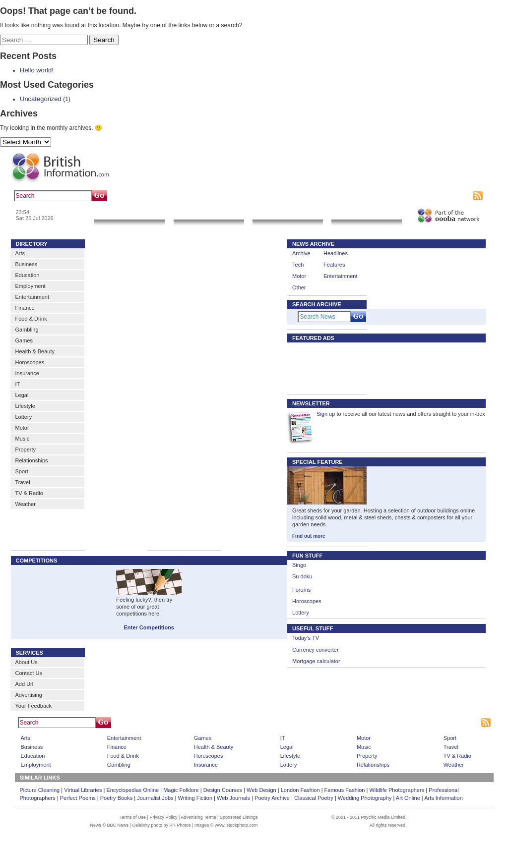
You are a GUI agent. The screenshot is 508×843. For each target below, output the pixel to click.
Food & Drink (31, 319)
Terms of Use (133, 817)
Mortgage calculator (316, 661)
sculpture (178, 196)
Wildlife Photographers (396, 790)
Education (27, 275)
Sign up (326, 414)
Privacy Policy (163, 817)
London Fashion (300, 790)
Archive (301, 253)
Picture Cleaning (40, 790)
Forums (301, 590)
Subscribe (458, 196)
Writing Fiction (195, 798)
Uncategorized (41, 99)
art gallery (150, 196)
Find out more (308, 536)
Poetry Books (116, 798)
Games (24, 340)
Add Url (24, 684)
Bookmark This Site (394, 723)
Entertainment (32, 297)
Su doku (302, 576)
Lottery (23, 417)
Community (366, 213)
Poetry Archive (272, 798)
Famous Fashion (344, 790)
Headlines (335, 253)
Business (26, 264)
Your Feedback (33, 706)
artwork (203, 196)
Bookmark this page (354, 196)
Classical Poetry (313, 798)
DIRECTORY (32, 244)
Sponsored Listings (342, 723)
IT (17, 384)
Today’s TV (305, 638)
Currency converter (315, 650)
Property (25, 449)
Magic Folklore (181, 790)
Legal (22, 395)
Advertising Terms (198, 817)
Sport (21, 471)
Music (22, 439)
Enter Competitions (149, 627)
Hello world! (37, 70)
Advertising (427, 196)
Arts (20, 253)
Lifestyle (25, 406)
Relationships (31, 460)
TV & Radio (29, 493)
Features (334, 265)
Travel (22, 482)
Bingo (299, 565)
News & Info (129, 213)
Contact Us (28, 673)
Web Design (261, 790)
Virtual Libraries (83, 790)
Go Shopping (287, 213)
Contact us (396, 196)
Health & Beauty (35, 351)
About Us (26, 662)
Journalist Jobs (155, 798)
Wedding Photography (365, 798)
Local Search (208, 213)
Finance (25, 308)
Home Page (268, 723)
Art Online (408, 798)
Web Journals (233, 798)
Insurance (27, 373)
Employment (30, 286)
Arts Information (443, 798)
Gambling (27, 330)
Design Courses (222, 790)
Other (299, 287)
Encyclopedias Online (132, 790)
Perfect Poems (78, 798)
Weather (25, 504)
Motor (22, 428)
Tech (298, 265)
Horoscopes (30, 362)
